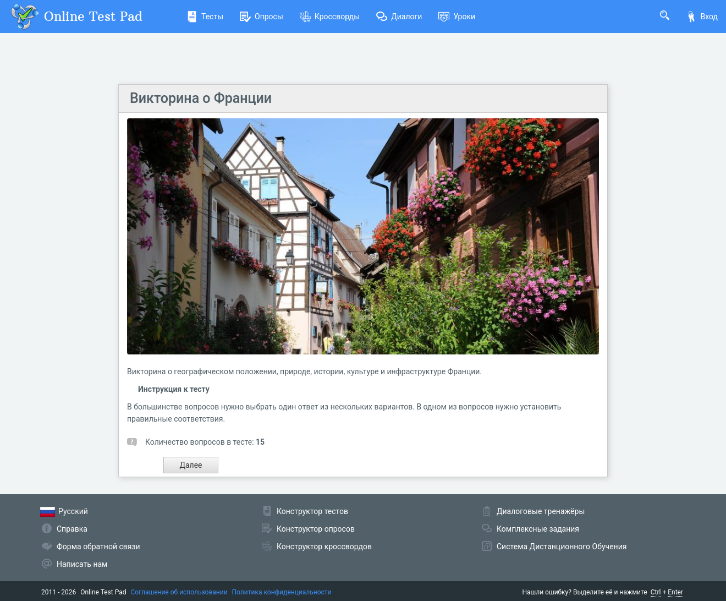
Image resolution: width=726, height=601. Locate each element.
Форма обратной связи (98, 546)
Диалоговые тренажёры (541, 511)
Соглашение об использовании (179, 592)
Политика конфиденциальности (282, 592)
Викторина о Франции (201, 98)
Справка (72, 528)
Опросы (261, 16)
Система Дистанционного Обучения (561, 546)
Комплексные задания (538, 528)
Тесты (204, 16)
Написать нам (82, 564)
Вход (702, 16)
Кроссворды (330, 16)
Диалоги (399, 16)
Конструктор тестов (312, 511)
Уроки (456, 16)
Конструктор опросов (316, 528)
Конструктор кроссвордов (324, 546)
